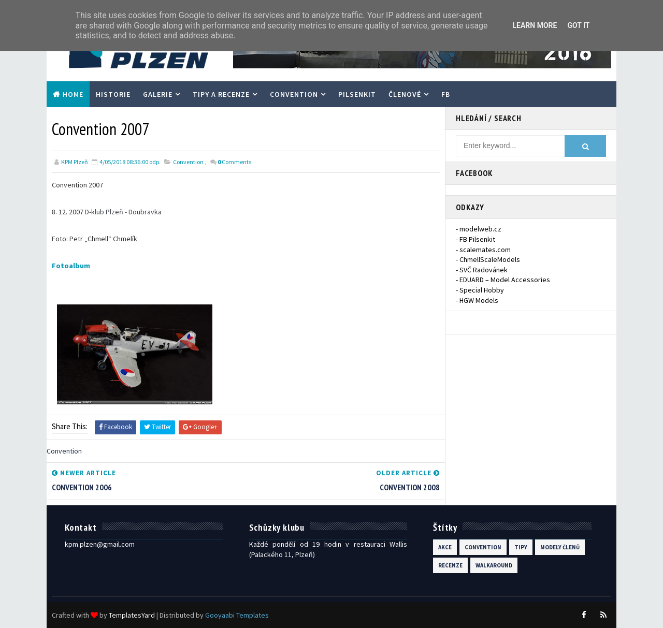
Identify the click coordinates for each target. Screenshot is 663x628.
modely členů (560, 547)
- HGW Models (477, 300)
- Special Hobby (480, 290)
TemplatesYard (132, 615)
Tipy (520, 547)
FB (445, 94)
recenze (450, 565)
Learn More (534, 25)
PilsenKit (357, 94)
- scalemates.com (483, 249)
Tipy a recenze (221, 94)
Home (73, 94)
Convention (294, 94)
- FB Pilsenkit (475, 239)
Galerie (157, 94)
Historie (113, 94)
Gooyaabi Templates (237, 615)
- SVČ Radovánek (482, 269)
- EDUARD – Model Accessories (503, 279)
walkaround (493, 565)
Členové (404, 94)
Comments (234, 162)
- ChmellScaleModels (488, 259)
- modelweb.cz (478, 228)
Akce (445, 547)
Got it (578, 25)
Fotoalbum (71, 265)
